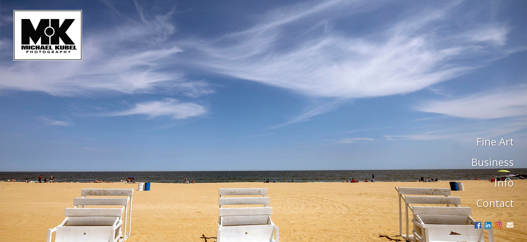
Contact (495, 203)
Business (492, 162)
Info (504, 183)
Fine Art (495, 142)
